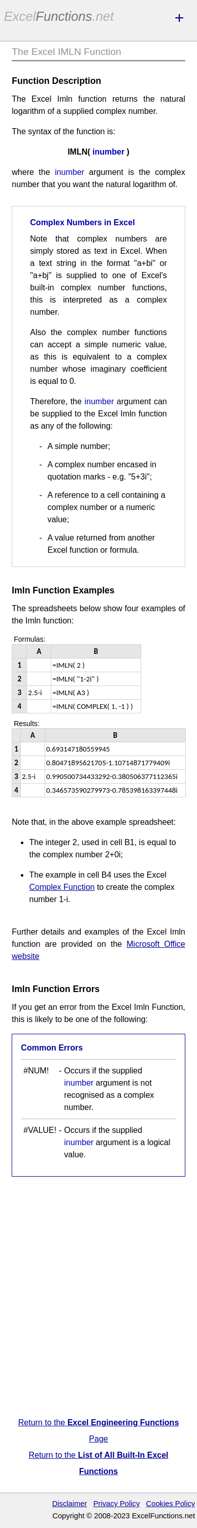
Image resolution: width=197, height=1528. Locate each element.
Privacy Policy (116, 1504)
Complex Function (61, 887)
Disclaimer (69, 1504)
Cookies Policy (170, 1504)
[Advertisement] (98, 1298)
